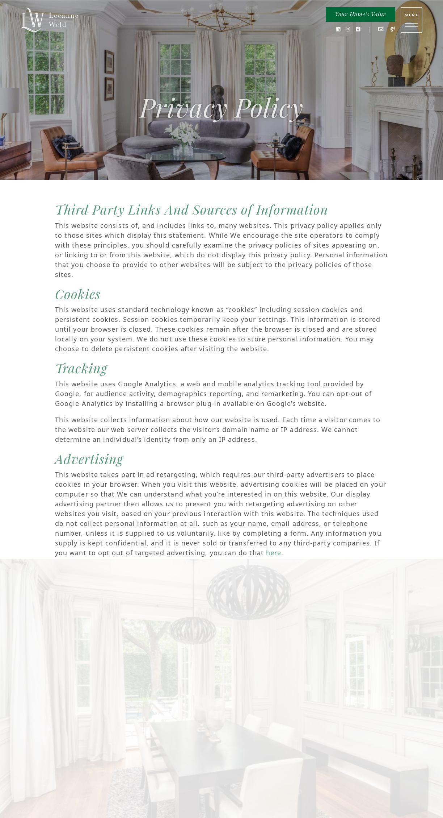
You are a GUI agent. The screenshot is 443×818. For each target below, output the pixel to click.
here (273, 552)
